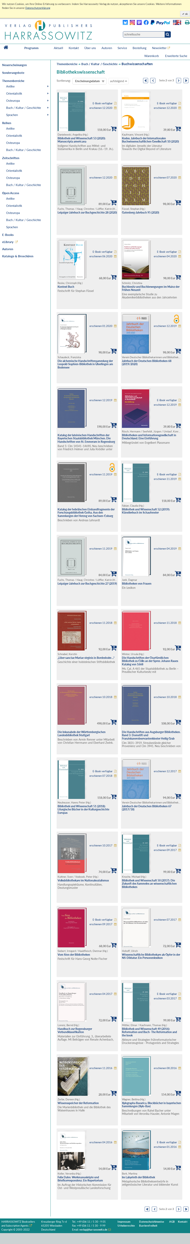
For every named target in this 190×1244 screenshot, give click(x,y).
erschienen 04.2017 (100, 993)
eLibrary (7, 242)
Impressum (124, 1221)
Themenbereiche (67, 64)
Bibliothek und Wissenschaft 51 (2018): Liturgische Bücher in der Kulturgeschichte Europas (83, 809)
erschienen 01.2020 (100, 326)
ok (186, 13)
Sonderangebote (13, 72)
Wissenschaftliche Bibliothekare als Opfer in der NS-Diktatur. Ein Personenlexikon (151, 956)
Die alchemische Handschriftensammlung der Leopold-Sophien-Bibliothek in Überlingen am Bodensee (85, 364)
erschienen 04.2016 (100, 1142)
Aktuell (58, 48)
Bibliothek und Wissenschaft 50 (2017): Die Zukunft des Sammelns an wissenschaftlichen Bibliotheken (149, 884)
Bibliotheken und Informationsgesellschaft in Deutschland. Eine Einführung (149, 436)
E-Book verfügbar (103, 103)
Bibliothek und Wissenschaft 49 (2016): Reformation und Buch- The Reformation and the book (149, 1032)
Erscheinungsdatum (87, 81)
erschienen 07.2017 (165, 919)
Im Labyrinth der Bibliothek (138, 1177)
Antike (10, 86)
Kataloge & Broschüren (17, 256)
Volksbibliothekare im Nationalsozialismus (83, 880)
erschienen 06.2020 (100, 256)
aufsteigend (118, 81)
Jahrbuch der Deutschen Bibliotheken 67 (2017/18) (146, 807)
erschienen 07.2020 (165, 177)
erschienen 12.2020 (100, 107)
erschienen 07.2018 (100, 775)
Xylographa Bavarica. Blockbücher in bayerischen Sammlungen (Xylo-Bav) (151, 1104)
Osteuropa (13, 100)
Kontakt (74, 48)
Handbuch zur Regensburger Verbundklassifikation (75, 1030)
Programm (31, 48)
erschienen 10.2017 (100, 845)
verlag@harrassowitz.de (93, 1229)
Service (122, 48)
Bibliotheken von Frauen (136, 583)
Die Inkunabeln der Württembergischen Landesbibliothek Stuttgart (81, 733)
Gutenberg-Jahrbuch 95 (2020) (140, 212)
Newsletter (159, 48)
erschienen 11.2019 (100, 474)
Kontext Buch (66, 286)
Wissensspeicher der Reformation (78, 1103)
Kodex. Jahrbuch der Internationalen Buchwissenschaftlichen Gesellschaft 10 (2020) (150, 140)
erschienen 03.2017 (165, 998)
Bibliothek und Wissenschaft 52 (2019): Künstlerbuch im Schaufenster (146, 511)
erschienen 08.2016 (165, 1068)
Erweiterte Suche (176, 56)
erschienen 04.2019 (165, 548)
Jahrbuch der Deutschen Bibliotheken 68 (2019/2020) (146, 362)
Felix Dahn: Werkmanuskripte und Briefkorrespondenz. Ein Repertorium (80, 1179)
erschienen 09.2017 (165, 850)
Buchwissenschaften (137, 64)
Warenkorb (152, 56)
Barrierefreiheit (148, 1225)
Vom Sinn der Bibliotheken (74, 954)
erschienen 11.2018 (100, 622)
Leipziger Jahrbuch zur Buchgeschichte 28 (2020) (87, 212)
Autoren (107, 48)
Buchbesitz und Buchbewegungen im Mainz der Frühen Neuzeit (151, 288)
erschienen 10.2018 (100, 697)
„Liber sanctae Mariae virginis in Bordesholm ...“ (86, 657)
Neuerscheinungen (14, 65)
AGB (172, 1221)
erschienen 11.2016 (100, 1068)
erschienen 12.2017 (165, 771)
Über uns (90, 48)
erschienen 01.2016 (165, 1146)
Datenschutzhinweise (151, 1221)
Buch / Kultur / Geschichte (23, 107)
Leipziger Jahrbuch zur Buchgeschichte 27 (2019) (87, 583)
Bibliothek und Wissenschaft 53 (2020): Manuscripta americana (82, 140)
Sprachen (12, 115)
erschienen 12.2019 (165, 326)
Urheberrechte (126, 1225)
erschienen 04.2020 (165, 256)
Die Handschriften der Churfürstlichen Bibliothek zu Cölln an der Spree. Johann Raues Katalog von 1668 (150, 661)
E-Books (8, 234)
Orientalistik (14, 93)
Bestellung (139, 48)
